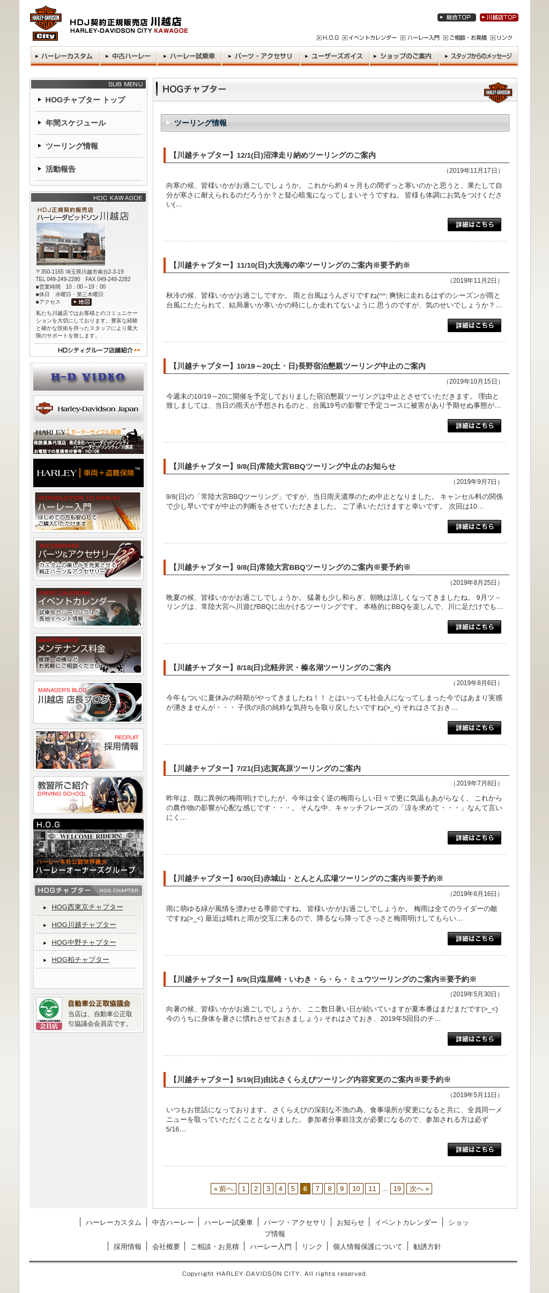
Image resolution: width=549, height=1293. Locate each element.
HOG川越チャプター (84, 925)
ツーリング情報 (72, 146)
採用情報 (128, 1247)
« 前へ (224, 1189)
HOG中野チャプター (84, 942)
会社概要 (166, 1247)
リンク (312, 1247)
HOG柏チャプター (80, 960)
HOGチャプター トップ (85, 99)
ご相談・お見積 (214, 1247)
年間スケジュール (76, 123)
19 (397, 1189)
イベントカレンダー (406, 1222)
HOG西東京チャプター (87, 907)
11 (372, 1189)
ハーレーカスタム (114, 1222)
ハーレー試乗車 (228, 1222)
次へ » (419, 1189)
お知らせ (351, 1222)
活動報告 (61, 169)
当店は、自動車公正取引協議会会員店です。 (100, 1018)
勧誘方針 (427, 1247)
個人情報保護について (368, 1247)
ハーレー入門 (271, 1247)
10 (356, 1189)
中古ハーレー (173, 1222)
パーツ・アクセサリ (295, 1222)
